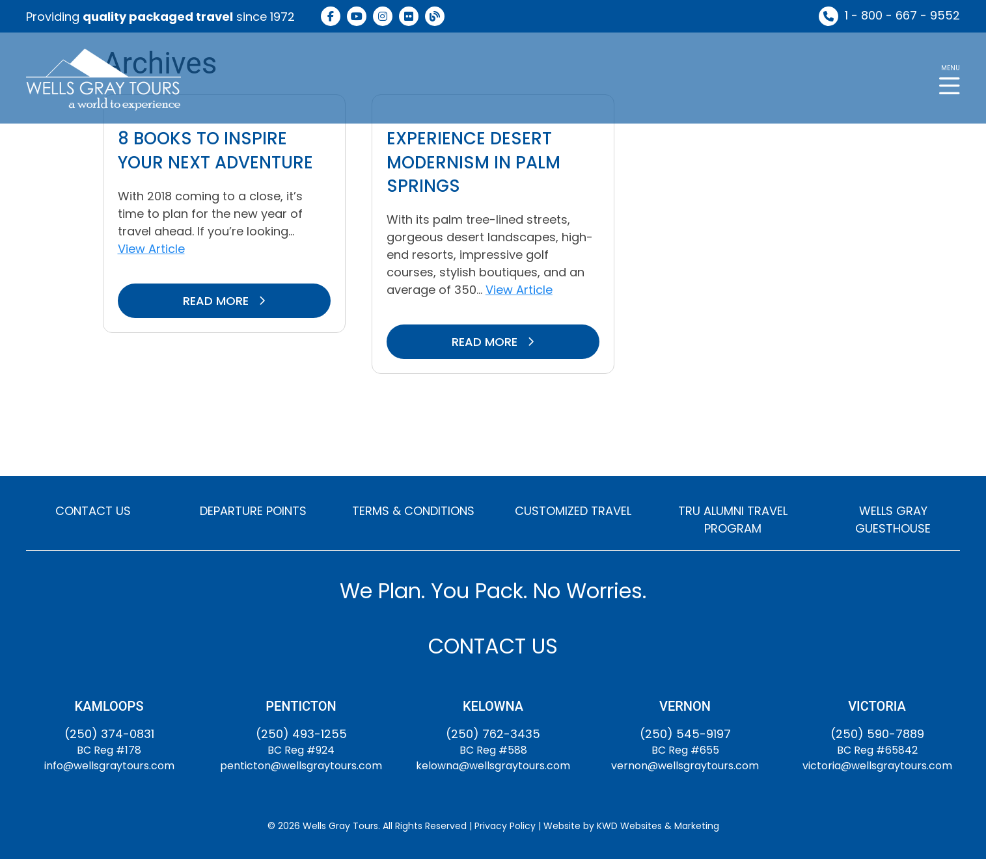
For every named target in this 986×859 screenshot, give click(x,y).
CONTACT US (93, 511)
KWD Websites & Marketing (658, 825)
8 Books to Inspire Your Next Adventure (215, 150)
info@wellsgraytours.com (109, 765)
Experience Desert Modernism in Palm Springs (473, 162)
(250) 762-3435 (493, 734)
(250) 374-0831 (109, 734)
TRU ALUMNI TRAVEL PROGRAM (732, 519)
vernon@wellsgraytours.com (685, 765)
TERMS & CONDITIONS (413, 511)
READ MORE (224, 301)
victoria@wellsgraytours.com (877, 765)
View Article (151, 249)
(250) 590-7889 (877, 734)
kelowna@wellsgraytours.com (493, 765)
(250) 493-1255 (301, 734)
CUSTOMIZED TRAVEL (573, 511)
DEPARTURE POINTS (253, 511)
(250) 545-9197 (685, 734)
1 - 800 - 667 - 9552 (902, 15)
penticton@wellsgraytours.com (301, 765)
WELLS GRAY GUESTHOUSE (893, 519)
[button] (949, 78)
